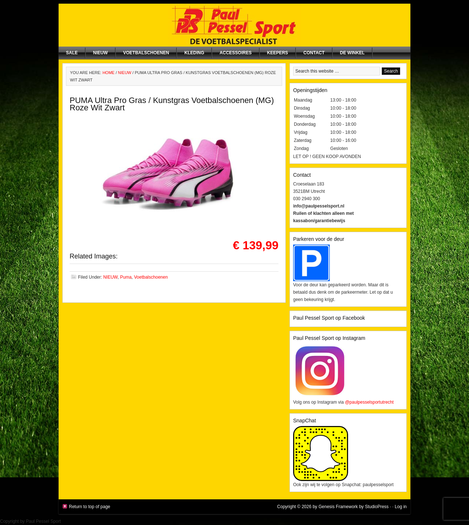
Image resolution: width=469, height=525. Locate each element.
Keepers (277, 52)
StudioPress (377, 506)
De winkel (352, 52)
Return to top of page (89, 506)
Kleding (194, 52)
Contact (314, 52)
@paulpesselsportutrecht (369, 402)
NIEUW (100, 52)
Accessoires (235, 52)
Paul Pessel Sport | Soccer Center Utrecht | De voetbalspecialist (234, 25)
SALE (72, 52)
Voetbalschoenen (146, 52)
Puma (126, 277)
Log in (401, 506)
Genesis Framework (338, 506)
